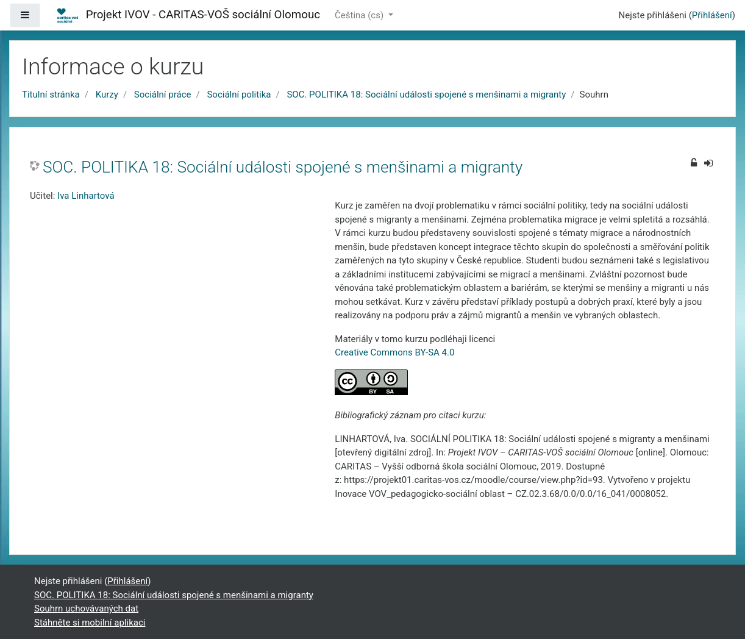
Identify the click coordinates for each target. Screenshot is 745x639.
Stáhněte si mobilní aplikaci (89, 622)
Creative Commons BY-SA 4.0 (394, 352)
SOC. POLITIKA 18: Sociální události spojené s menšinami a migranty (426, 94)
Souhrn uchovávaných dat (86, 608)
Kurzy (107, 94)
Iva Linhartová (86, 195)
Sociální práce (162, 94)
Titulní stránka (51, 94)
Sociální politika (239, 94)
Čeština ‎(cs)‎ (360, 15)
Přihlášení (712, 15)
